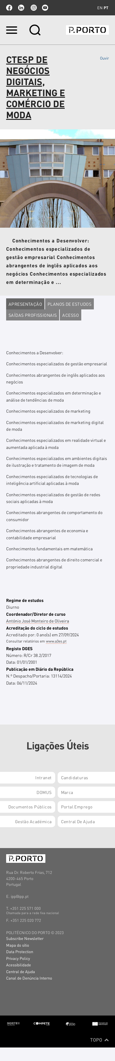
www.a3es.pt (56, 641)
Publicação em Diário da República (39, 669)
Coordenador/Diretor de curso (36, 614)
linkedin (21, 8)
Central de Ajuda (20, 971)
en (99, 7)
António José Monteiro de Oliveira (37, 620)
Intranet (43, 777)
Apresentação (25, 304)
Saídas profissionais (33, 315)
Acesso (70, 315)
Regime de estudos (25, 600)
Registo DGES (19, 648)
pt (106, 7)
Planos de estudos (69, 304)
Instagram (33, 8)
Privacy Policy (18, 958)
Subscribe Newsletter (25, 938)
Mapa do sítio (17, 945)
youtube (45, 8)
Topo (99, 1040)
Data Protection (19, 951)
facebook (9, 8)
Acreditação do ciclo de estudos (37, 628)
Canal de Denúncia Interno (29, 977)
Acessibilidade (18, 964)
